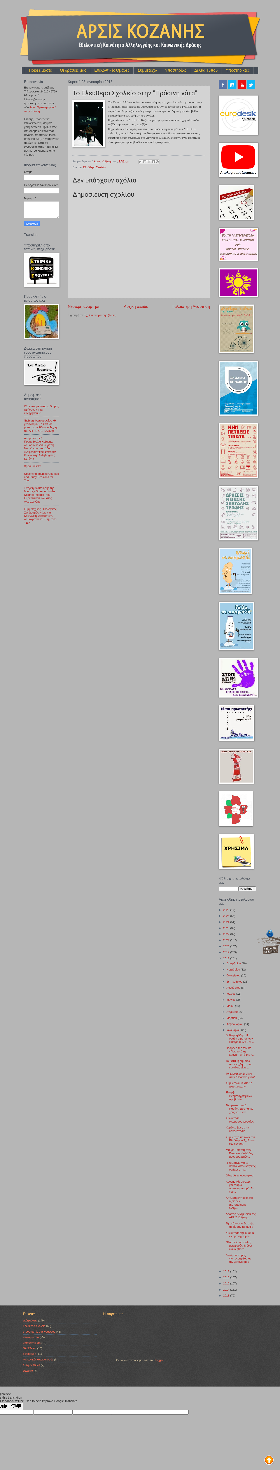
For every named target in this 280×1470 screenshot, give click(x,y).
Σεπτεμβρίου (234, 981)
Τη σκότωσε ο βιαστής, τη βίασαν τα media (240, 1225)
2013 (226, 1295)
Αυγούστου (233, 987)
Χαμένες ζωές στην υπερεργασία (237, 1129)
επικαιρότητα (31, 1337)
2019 (226, 952)
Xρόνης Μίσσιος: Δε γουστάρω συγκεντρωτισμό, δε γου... (240, 1186)
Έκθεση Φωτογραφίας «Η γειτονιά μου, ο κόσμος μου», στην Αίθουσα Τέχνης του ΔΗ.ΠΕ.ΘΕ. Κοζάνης (41, 425)
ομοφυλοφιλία (31, 1365)
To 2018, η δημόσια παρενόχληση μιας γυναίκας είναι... (239, 1064)
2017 (226, 1271)
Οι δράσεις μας (73, 70)
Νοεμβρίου (233, 969)
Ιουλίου (231, 993)
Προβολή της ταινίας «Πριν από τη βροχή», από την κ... (240, 1051)
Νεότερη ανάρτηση (84, 306)
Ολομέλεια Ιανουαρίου (239, 1175)
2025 (226, 915)
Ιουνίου (231, 999)
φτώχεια (28, 1370)
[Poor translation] (16, 1406)
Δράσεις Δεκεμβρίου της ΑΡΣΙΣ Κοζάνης (241, 1215)
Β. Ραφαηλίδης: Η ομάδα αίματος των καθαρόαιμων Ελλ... (240, 1039)
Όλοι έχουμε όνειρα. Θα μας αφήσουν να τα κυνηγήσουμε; (41, 410)
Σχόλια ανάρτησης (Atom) (100, 315)
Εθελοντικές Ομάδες (112, 70)
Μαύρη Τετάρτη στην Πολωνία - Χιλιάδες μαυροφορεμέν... (239, 1153)
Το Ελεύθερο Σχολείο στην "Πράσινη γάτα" (240, 1075)
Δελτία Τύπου (206, 70)
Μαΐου (230, 1006)
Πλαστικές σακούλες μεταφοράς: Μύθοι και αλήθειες (239, 1246)
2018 (226, 958)
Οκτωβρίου (233, 975)
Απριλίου (232, 1011)
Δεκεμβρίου (234, 963)
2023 (226, 928)
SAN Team (29, 1348)
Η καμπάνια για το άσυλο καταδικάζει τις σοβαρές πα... (241, 1166)
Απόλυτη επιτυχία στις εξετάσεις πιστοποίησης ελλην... (239, 1203)
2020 (226, 946)
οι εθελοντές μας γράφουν (39, 1331)
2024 (226, 922)
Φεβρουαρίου (235, 1024)
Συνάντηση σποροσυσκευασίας (240, 1119)
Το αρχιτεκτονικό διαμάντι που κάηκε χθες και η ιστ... (239, 1109)
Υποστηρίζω (175, 70)
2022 (226, 934)
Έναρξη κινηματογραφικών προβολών (239, 1096)
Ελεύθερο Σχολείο (94, 167)
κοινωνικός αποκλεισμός (38, 1359)
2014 (226, 1289)
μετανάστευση (31, 1342)
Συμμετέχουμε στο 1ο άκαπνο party (239, 1084)
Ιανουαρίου (233, 1030)
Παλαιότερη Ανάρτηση (191, 306)
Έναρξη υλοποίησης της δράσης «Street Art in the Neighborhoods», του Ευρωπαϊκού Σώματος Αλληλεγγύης (39, 494)
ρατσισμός (29, 1353)
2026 (226, 910)
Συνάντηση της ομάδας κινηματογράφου (240, 1234)
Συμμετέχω (147, 70)
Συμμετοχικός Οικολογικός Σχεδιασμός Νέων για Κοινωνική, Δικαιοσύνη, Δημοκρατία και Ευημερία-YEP (40, 515)
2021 (226, 940)
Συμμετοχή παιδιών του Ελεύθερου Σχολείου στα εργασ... (240, 1140)
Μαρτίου (232, 1018)
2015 (226, 1283)
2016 (226, 1277)
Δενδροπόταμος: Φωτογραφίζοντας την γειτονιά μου (238, 1259)
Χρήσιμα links (32, 466)
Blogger (158, 1360)
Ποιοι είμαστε (40, 70)
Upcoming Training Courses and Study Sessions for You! (41, 477)
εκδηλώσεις (30, 1320)
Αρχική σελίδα (136, 306)
